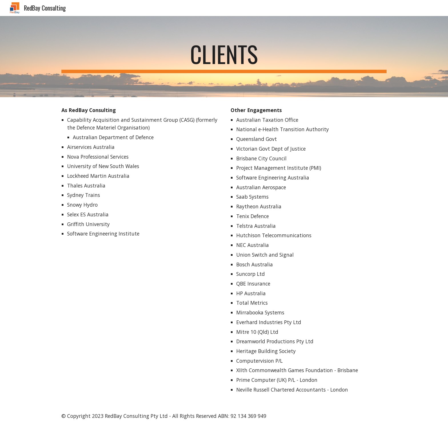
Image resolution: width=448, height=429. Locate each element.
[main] (224, 56)
